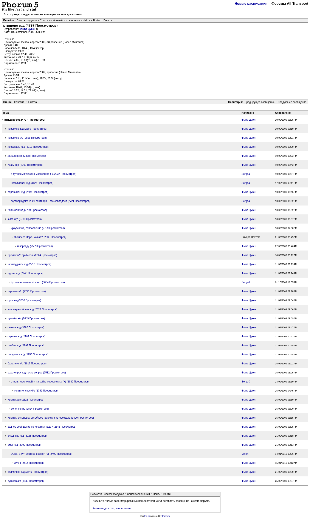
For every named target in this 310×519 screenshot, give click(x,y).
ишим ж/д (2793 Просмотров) (25, 164)
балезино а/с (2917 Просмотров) (27, 363)
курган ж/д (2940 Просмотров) (25, 273)
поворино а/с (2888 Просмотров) (27, 137)
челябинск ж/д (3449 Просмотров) (28, 471)
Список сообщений (51, 20)
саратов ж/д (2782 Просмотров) (26, 336)
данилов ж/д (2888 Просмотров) (27, 155)
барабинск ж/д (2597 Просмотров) (28, 191)
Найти (86, 20)
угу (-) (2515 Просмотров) (29, 462)
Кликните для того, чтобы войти (112, 508)
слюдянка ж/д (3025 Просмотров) (27, 435)
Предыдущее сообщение (260, 102)
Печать (108, 20)
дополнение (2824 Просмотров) (30, 408)
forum (147, 516)
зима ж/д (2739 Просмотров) (25, 219)
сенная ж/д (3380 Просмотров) (26, 327)
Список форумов (27, 20)
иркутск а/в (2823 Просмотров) (26, 399)
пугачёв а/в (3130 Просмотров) (26, 480)
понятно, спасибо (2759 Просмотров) (36, 390)
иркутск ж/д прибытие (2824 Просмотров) (32, 255)
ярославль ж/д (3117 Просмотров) (28, 146)
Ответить (19, 102)
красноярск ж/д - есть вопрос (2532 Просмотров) (37, 372)
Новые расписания (251, 3)
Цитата (32, 102)
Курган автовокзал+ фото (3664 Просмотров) (38, 282)
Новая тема (73, 20)
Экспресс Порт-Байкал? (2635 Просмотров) (40, 237)
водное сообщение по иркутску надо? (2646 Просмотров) (42, 426)
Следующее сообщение (292, 102)
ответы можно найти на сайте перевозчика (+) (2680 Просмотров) (50, 381)
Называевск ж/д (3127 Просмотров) (32, 182)
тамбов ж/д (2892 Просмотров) (26, 345)
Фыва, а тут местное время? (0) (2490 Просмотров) (41, 453)
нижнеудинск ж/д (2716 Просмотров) (29, 264)
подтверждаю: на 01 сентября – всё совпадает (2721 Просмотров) (50, 201)
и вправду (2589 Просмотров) (35, 246)
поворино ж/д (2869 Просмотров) (27, 128)
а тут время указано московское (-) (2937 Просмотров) (43, 173)
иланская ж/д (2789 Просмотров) (27, 210)
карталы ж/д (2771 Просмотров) (27, 291)
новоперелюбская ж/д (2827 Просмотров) (32, 309)
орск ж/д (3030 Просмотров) (24, 300)
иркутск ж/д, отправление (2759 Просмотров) (38, 228)
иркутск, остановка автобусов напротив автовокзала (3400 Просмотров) (51, 417)
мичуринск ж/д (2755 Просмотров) (28, 354)
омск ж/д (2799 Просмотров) (24, 444)
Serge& (246, 173)
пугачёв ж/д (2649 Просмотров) (26, 318)
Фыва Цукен (28, 29)
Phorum (166, 516)
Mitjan (245, 453)
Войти (97, 20)
